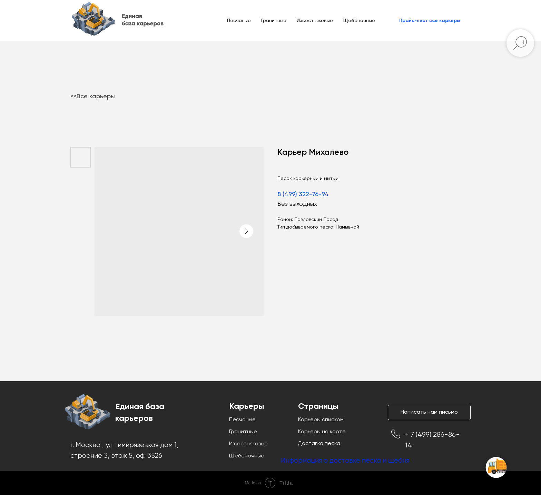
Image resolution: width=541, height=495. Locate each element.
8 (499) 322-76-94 (303, 194)
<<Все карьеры (92, 96)
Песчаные (239, 20)
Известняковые (315, 20)
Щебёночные (359, 20)
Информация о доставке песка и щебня (345, 460)
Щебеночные (246, 456)
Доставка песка (319, 443)
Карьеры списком (321, 420)
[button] (430, 21)
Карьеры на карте (322, 432)
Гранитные (273, 20)
